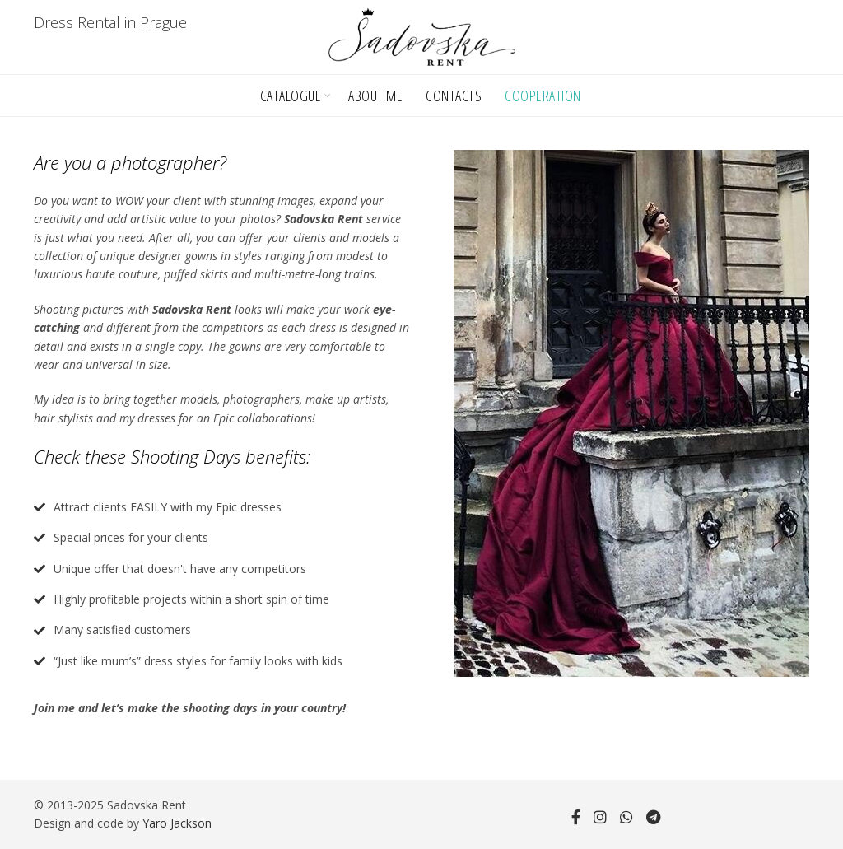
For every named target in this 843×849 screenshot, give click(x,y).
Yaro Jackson (177, 823)
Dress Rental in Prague (110, 22)
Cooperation (543, 95)
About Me (375, 95)
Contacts (454, 95)
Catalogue (291, 95)
